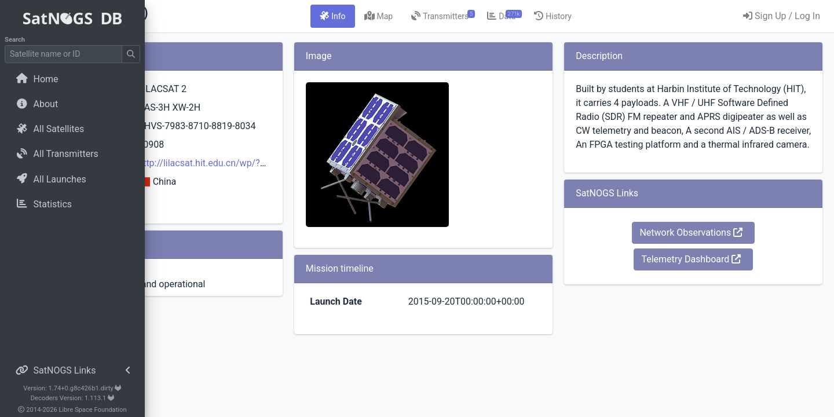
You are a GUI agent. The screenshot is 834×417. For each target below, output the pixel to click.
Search (15, 39)
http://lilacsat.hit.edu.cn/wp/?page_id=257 (343, 176)
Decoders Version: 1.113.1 (73, 398)
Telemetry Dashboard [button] (714, 286)
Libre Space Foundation (93, 410)
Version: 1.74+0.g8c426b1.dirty (72, 388)
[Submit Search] (131, 54)
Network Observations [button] (714, 260)
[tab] (401, 16)
